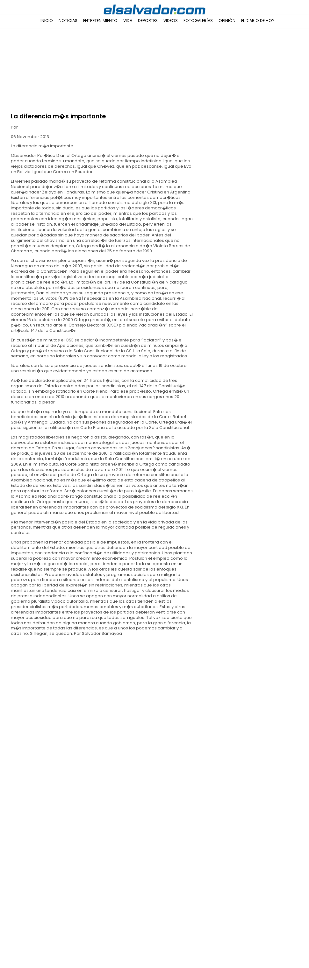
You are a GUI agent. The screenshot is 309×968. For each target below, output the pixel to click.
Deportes (148, 20)
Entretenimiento (100, 20)
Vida (127, 20)
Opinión (227, 20)
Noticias (68, 20)
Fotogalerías (198, 20)
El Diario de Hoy (257, 20)
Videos (170, 20)
